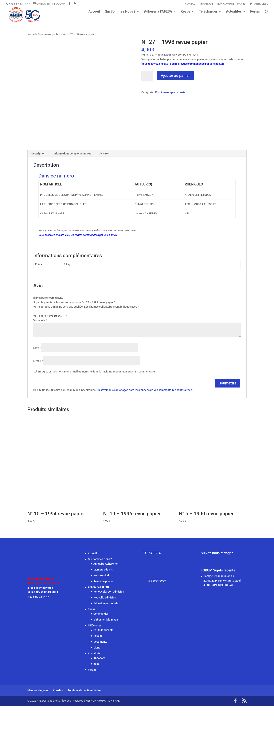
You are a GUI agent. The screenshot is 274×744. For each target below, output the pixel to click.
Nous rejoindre (102, 613)
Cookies (58, 728)
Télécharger (208, 11)
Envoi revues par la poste (51, 34)
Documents (100, 679)
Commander (100, 651)
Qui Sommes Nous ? (120, 11)
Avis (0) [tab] (104, 191)
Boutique (206, 3)
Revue (185, 11)
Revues (97, 674)
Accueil (94, 11)
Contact (191, 3)
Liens (96, 685)
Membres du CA (102, 607)
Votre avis (40, 358)
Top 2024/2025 (156, 618)
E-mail (38, 398)
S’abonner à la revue (105, 657)
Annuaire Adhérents (105, 601)
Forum (255, 11)
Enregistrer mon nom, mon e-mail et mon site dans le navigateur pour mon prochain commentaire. (97, 409)
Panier (241, 3)
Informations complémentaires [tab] (72, 191)
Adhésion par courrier (106, 641)
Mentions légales (37, 728)
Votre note (40, 353)
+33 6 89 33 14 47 (38, 635)
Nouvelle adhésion (104, 635)
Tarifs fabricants (103, 668)
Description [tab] (38, 191)
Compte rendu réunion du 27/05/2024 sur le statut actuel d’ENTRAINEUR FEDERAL (222, 619)
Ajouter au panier (175, 75)
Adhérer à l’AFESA (158, 11)
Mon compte (225, 3)
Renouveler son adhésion (108, 629)
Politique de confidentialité (84, 728)
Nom (37, 385)
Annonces (99, 696)
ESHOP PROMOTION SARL (103, 738)
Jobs (96, 701)
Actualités (234, 11)
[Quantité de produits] (147, 76)
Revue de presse (103, 619)
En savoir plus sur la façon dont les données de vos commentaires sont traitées (144, 428)
